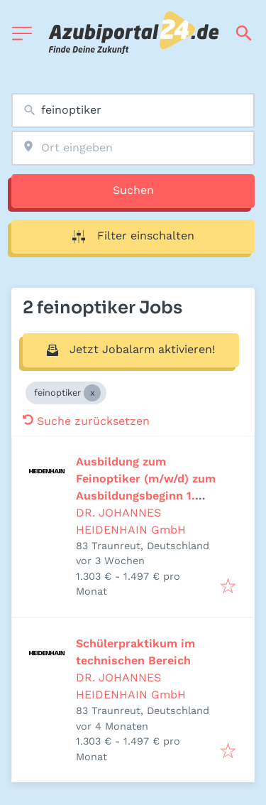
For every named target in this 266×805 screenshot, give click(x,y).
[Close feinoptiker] (92, 392)
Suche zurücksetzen (86, 421)
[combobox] (133, 110)
